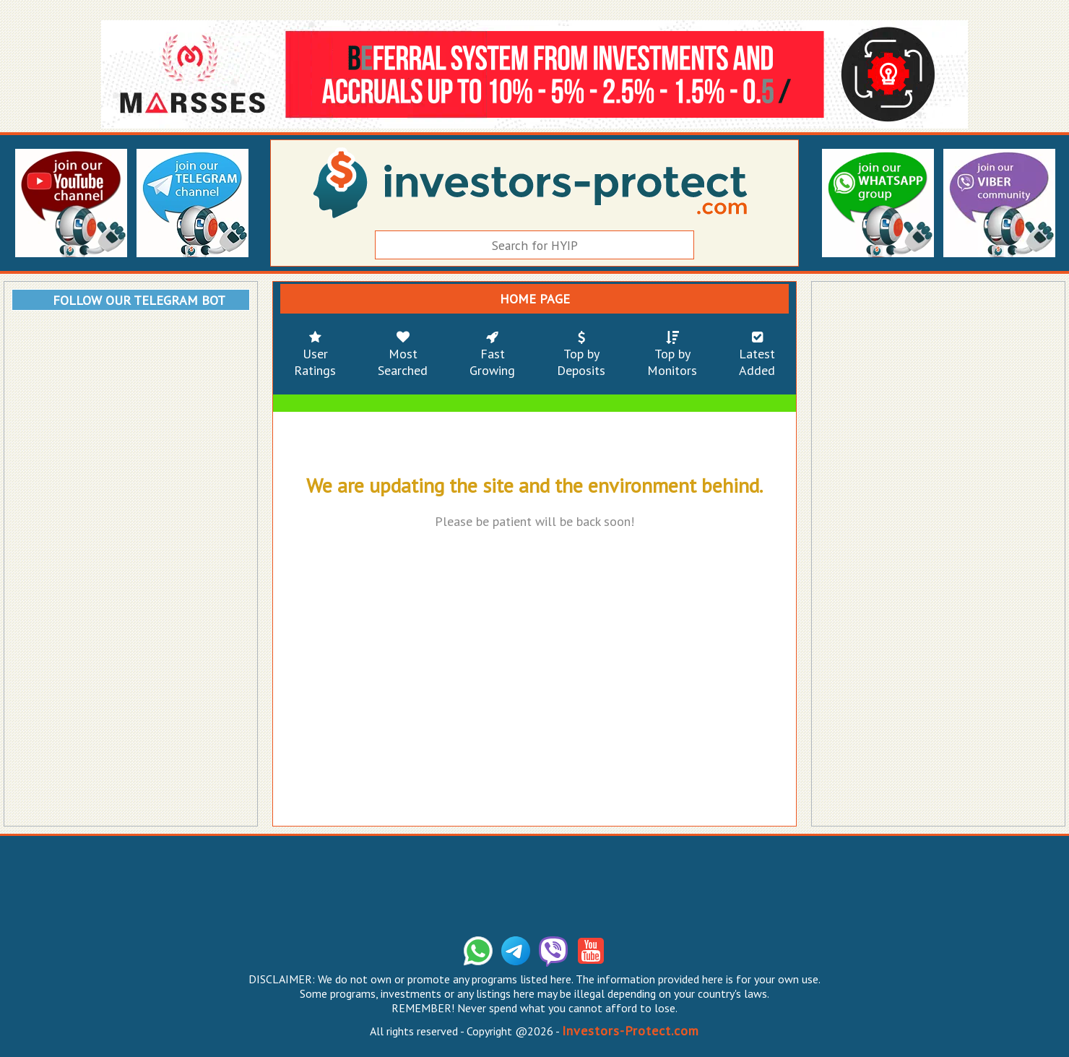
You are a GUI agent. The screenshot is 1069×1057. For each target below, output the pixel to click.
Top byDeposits (581, 354)
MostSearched (403, 354)
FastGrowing (492, 354)
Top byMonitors (672, 354)
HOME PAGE (535, 298)
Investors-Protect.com (630, 1030)
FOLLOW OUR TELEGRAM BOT (139, 300)
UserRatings (315, 354)
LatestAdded (757, 354)
